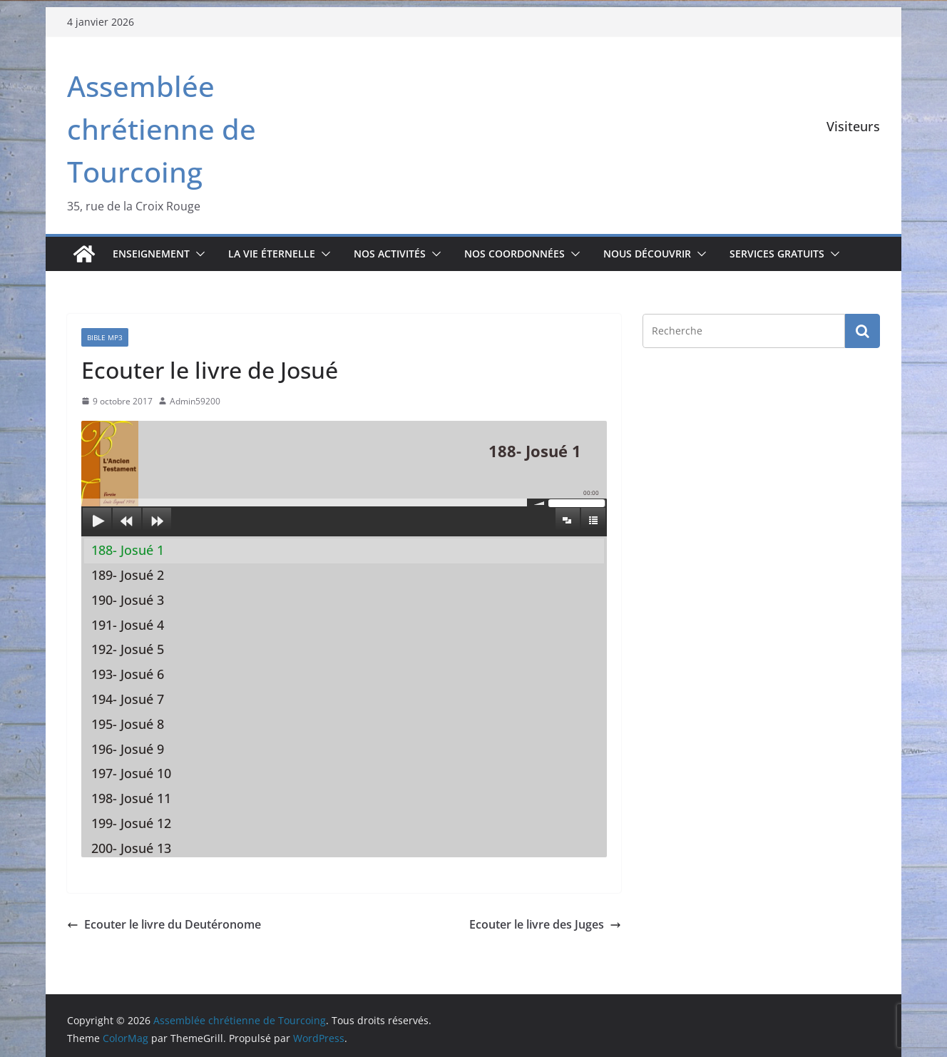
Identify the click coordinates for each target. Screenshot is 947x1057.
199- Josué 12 (131, 823)
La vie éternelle (271, 253)
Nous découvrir (647, 253)
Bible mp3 (105, 337)
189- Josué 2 (127, 574)
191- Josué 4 (127, 624)
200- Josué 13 (131, 848)
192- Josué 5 (127, 649)
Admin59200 (195, 401)
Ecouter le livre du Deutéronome (164, 924)
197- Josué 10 (131, 773)
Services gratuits (777, 253)
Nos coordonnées (514, 253)
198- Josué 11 (131, 798)
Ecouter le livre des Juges (545, 924)
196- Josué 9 (127, 748)
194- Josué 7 (127, 699)
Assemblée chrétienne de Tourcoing (161, 128)
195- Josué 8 (127, 723)
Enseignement (151, 253)
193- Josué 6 (127, 674)
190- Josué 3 (127, 599)
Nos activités (390, 253)
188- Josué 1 (127, 549)
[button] (197, 254)
